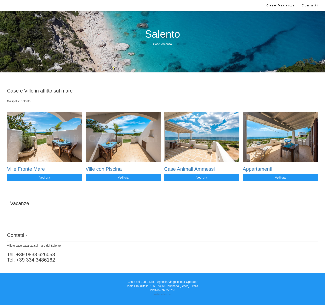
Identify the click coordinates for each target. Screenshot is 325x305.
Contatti (310, 5)
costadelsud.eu (162, 294)
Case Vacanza (281, 5)
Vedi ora (44, 177)
